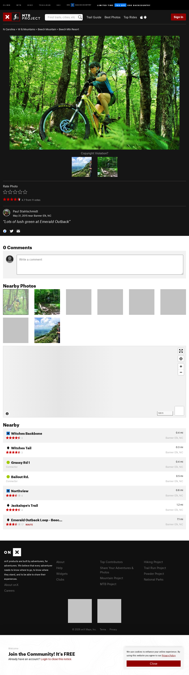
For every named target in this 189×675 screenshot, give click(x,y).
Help (59, 568)
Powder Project (154, 573)
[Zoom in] (181, 366)
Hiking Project (153, 562)
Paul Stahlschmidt (25, 211)
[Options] (179, 410)
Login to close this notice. (56, 659)
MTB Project (108, 584)
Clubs (60, 579)
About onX (11, 584)
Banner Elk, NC (42, 215)
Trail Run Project (155, 568)
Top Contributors (111, 562)
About (60, 562)
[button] (5, 231)
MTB (18, 5)
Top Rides (130, 17)
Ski (59, 5)
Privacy (113, 629)
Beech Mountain (47, 29)
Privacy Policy (168, 655)
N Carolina (9, 29)
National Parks (153, 579)
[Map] (94, 381)
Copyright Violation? (94, 153)
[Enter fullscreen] (181, 351)
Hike (30, 5)
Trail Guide (93, 17)
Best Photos (112, 17)
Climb (7, 5)
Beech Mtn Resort (69, 29)
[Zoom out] (181, 372)
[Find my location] (181, 359)
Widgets (62, 573)
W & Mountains (26, 29)
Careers (9, 590)
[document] (154, 658)
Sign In (178, 17)
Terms (103, 629)
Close (153, 663)
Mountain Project (111, 578)
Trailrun (45, 5)
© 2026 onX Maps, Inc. (84, 629)
